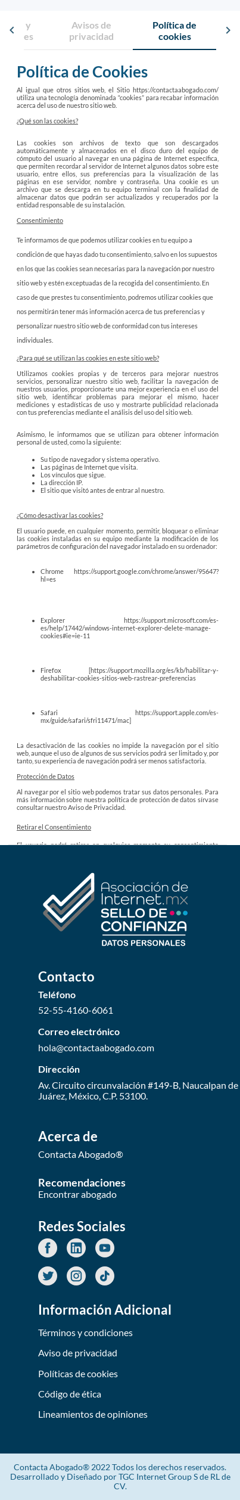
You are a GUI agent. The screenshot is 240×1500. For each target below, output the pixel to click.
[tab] (91, 30)
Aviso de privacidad (77, 1352)
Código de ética (69, 1393)
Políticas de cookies (78, 1373)
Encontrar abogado (77, 1194)
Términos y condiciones (85, 1332)
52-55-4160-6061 (75, 1010)
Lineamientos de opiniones (93, 1414)
